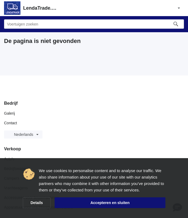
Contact (10, 123)
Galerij (9, 113)
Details (37, 203)
